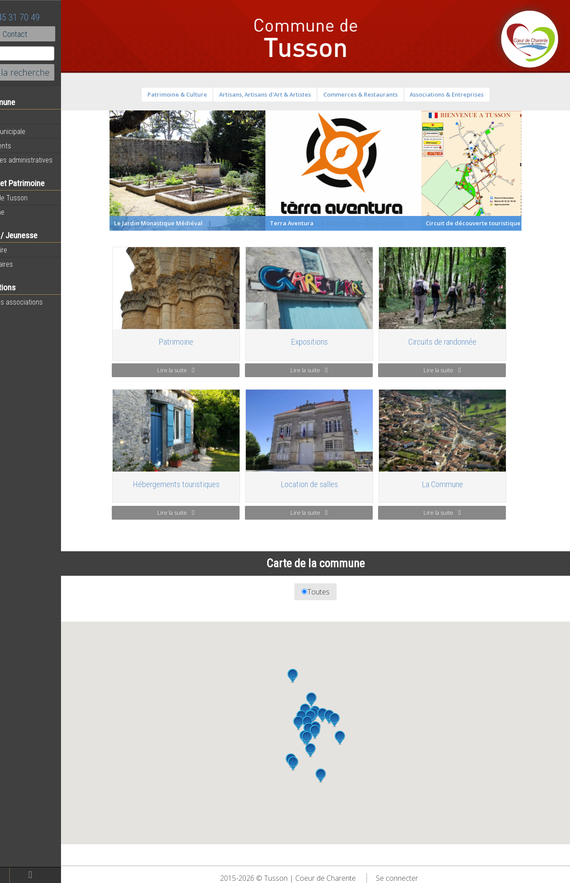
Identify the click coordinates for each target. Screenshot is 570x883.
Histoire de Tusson (35, 197)
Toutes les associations (42, 301)
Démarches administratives (47, 159)
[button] (329, 750)
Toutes (334, 592)
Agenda (19, 117)
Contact (49, 33)
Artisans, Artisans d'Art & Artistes (284, 94)
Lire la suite (194, 370)
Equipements (26, 145)
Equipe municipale (33, 131)
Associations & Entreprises (465, 94)
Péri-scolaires (27, 264)
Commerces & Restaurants (379, 94)
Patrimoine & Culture (195, 94)
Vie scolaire (24, 249)
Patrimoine (23, 212)
